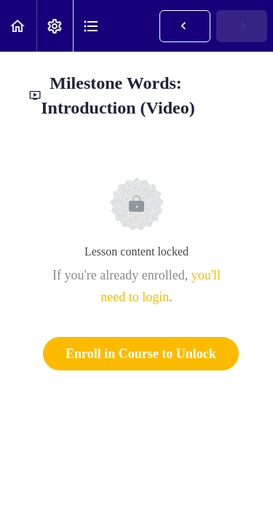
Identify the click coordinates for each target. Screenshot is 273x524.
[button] (18, 26)
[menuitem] (54, 26)
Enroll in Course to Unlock (141, 353)
